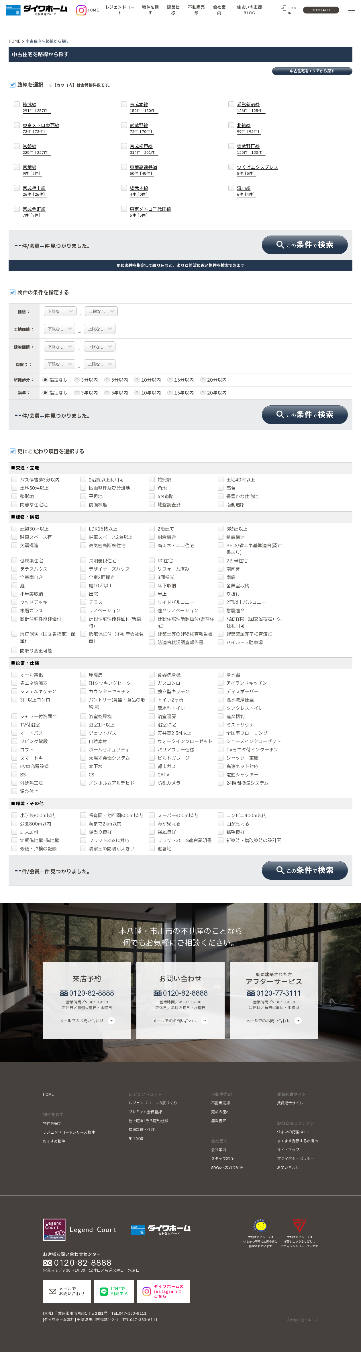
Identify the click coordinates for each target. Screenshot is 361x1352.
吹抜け (229, 594)
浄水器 (229, 675)
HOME (93, 10)
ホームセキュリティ (105, 750)
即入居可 (24, 832)
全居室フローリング (243, 733)
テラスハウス (29, 569)
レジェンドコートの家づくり (153, 1103)
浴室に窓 (162, 725)
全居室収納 (233, 585)
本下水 (91, 766)
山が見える (233, 824)
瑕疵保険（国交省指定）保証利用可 (249, 623)
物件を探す (150, 10)
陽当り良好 (96, 832)
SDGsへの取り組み (227, 1168)
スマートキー (29, 758)
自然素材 (93, 741)
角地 (158, 488)
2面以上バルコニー (242, 602)
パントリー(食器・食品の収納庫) (112, 703)
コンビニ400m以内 (242, 815)
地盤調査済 (164, 505)
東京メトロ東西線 (41, 128)
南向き (229, 569)
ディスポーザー (238, 691)
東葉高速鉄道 (143, 170)
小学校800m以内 (33, 815)
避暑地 (160, 849)
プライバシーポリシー (295, 1159)
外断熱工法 (27, 783)
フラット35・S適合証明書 (180, 840)
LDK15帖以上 (98, 529)
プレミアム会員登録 (145, 1112)
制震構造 (231, 537)
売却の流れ (220, 1112)
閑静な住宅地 (29, 505)
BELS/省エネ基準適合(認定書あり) (250, 549)
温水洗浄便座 (236, 700)
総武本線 (139, 191)
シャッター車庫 (238, 758)
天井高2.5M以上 (170, 733)
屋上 (158, 594)
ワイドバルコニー (171, 602)
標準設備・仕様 (142, 1130)
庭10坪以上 (96, 585)
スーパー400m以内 (173, 815)
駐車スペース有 (31, 537)
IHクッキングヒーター (108, 683)
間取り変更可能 (31, 651)
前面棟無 (93, 505)
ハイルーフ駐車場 (240, 642)
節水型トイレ (167, 708)
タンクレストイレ (240, 708)
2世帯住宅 (233, 560)
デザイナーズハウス (105, 569)
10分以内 (147, 380)
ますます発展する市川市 (297, 1141)
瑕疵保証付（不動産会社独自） (112, 638)
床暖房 (91, 675)
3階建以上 (233, 529)
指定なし (55, 380)
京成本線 (144, 107)
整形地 (22, 496)
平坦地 (91, 496)
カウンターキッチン (105, 691)
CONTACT (321, 10)
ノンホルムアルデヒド (107, 783)
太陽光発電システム (105, 758)
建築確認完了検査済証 (245, 634)
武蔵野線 (142, 128)
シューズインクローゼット (249, 741)
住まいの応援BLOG (249, 10)
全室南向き (27, 577)
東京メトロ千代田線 (150, 212)
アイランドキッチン (242, 683)
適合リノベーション (173, 610)
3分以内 (86, 380)
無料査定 (218, 1121)
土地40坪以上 (236, 480)
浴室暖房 (162, 716)
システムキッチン (33, 691)
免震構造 (24, 545)
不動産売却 (196, 10)
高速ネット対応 (238, 766)
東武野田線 (251, 149)
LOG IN (292, 10)
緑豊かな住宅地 (238, 496)
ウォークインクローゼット (181, 741)
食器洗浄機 (164, 675)
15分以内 (180, 380)
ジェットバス (98, 733)
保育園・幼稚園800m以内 (111, 815)
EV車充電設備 (30, 766)
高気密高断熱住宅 (102, 545)
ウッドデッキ (29, 602)
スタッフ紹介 (222, 1159)
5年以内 (116, 393)
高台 (227, 488)
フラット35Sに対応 (104, 840)
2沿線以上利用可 (102, 480)
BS (18, 775)
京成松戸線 (144, 149)
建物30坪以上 (30, 529)
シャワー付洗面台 (34, 716)
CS (87, 775)
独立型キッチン (169, 691)
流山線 (246, 191)
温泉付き (24, 791)
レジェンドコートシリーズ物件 (69, 1132)
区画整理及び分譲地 (105, 488)
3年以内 (86, 393)
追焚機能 (231, 716)
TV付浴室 (25, 725)
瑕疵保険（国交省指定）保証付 (43, 638)
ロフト (22, 750)
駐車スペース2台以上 (106, 537)
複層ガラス (27, 610)
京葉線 (32, 170)
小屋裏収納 (27, 594)
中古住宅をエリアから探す (312, 71)
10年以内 (147, 393)
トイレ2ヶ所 (166, 700)
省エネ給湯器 (29, 683)
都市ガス (162, 766)
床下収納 (162, 585)
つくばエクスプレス (257, 170)
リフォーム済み (169, 569)
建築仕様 (173, 10)
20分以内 (213, 380)
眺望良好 (231, 832)
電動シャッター (238, 775)
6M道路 (161, 496)
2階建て (161, 529)
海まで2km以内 (100, 824)
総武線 (37, 107)
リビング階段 (29, 741)
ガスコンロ (164, 683)
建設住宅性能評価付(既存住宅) (181, 623)
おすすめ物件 (54, 1141)
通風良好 (162, 832)
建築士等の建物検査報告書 (181, 634)
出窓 (89, 594)
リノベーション (100, 610)
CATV (159, 775)
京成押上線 (35, 191)
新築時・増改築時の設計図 (249, 840)
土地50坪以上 (30, 488)
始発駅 (160, 480)
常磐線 (37, 149)
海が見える (164, 824)
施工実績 (136, 1139)
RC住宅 (161, 560)
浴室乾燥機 (96, 716)
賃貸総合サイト (290, 1103)
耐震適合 (231, 610)
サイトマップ (288, 1150)
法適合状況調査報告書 (176, 642)
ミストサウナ (236, 725)
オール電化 (27, 675)
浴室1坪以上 (97, 725)
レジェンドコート (120, 10)
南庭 (227, 577)
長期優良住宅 (98, 560)
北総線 (249, 128)
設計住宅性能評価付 (36, 619)
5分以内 (116, 380)
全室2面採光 (97, 577)
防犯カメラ (164, 783)
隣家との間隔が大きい (107, 849)
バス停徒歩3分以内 (35, 480)
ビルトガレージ (169, 758)
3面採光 (161, 577)
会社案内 (219, 10)
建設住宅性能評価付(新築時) (110, 623)
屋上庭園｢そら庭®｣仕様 (148, 1121)
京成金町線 (34, 212)
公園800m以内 (31, 824)
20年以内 (213, 393)
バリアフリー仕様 (171, 750)
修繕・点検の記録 (34, 849)
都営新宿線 (251, 107)
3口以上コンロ (30, 700)
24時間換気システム (243, 783)
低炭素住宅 (27, 560)
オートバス (27, 733)
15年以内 (180, 393)
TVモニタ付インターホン (248, 750)
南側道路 (231, 505)
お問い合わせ (288, 1168)
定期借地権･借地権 (35, 840)
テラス (91, 602)
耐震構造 (162, 537)
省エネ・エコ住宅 (171, 545)
